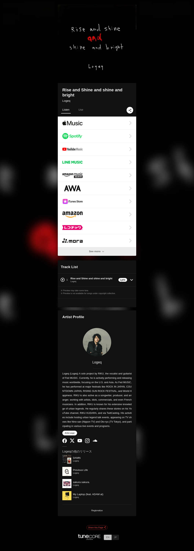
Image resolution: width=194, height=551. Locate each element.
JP (115, 537)
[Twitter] (72, 441)
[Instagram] (87, 442)
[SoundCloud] (95, 440)
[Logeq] (97, 342)
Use (80, 109)
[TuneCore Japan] (89, 538)
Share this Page (97, 528)
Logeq (66, 100)
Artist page (70, 433)
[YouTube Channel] (79, 441)
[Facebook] (64, 442)
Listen (65, 109)
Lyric (122, 280)
